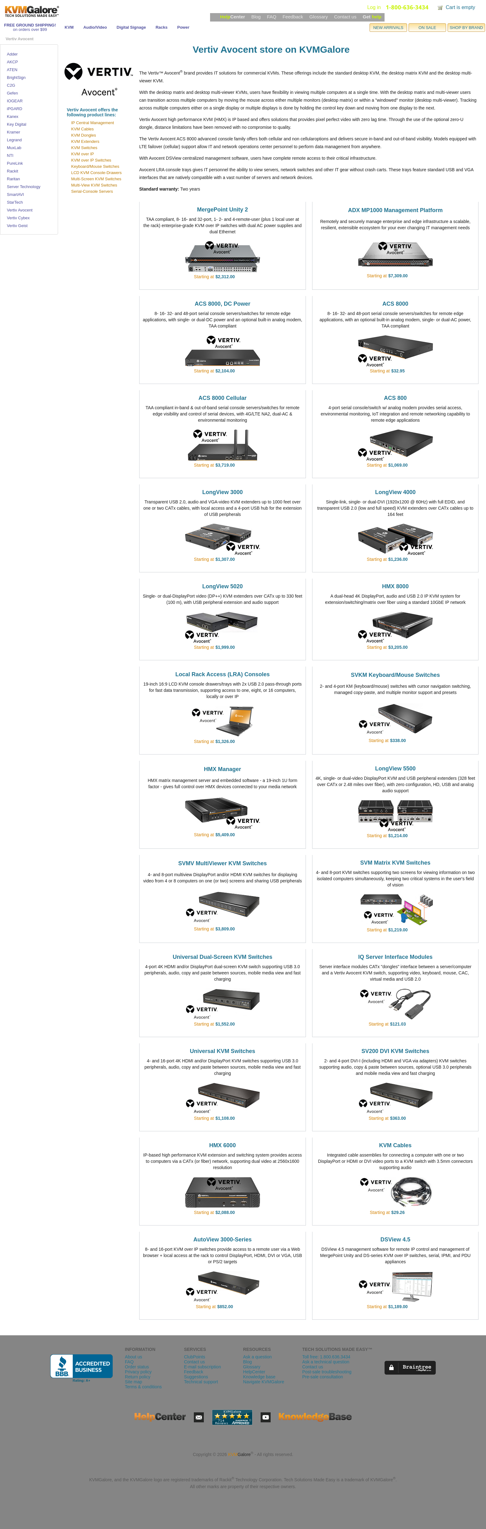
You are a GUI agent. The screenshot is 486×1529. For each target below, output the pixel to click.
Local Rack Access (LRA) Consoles (222, 674)
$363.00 (398, 1118)
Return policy (137, 1376)
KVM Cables (82, 129)
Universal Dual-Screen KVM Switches (222, 957)
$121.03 (398, 1024)
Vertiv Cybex (18, 218)
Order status (137, 1366)
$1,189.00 (398, 1306)
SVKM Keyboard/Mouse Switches (395, 675)
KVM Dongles (83, 135)
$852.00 (225, 1306)
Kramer (13, 132)
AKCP (12, 62)
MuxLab (14, 147)
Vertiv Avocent (19, 210)
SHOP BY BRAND (466, 27)
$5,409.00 (225, 834)
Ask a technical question (325, 1361)
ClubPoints (194, 1356)
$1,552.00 (225, 1024)
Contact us (345, 16)
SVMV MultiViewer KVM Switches (222, 863)
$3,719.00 (225, 465)
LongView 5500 (395, 768)
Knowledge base (259, 1376)
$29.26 (398, 1212)
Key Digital (16, 124)
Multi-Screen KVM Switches (96, 179)
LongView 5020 (222, 586)
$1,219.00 (398, 929)
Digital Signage (131, 27)
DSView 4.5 (395, 1239)
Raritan (13, 179)
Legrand (14, 140)
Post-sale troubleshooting (326, 1371)
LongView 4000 (395, 492)
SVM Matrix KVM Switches (395, 863)
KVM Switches (84, 147)
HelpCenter (254, 1371)
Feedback (292, 16)
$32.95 (398, 370)
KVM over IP (82, 154)
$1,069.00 (398, 465)
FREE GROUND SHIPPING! (30, 25)
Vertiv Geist (17, 225)
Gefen (12, 93)
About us (133, 1356)
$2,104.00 (225, 370)
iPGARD (14, 108)
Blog (256, 16)
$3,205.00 (398, 647)
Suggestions (196, 1376)
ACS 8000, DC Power (222, 304)
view (243, 276)
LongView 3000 (222, 492)
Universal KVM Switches (222, 1051)
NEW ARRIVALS (388, 27)
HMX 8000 (395, 586)
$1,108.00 (225, 1118)
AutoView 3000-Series (222, 1239)
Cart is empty (460, 7)
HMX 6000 (222, 1145)
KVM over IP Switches (91, 160)
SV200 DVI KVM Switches (395, 1051)
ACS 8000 (395, 304)
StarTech (15, 202)
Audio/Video (95, 27)
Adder (12, 54)
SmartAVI (15, 194)
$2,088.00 (225, 1212)
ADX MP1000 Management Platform (395, 210)
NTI (10, 155)
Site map (133, 1381)
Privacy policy (138, 1371)
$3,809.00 (225, 928)
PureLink (15, 163)
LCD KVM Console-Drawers (96, 172)
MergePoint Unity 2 (222, 209)
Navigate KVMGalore (263, 1381)
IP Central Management (92, 122)
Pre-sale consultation (322, 1376)
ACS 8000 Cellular (223, 398)
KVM (69, 27)
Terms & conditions (143, 1386)
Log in (374, 7)
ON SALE (427, 27)
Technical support (201, 1381)
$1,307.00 (225, 559)
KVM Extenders (85, 141)
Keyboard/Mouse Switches (95, 166)
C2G (11, 85)
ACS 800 (395, 398)
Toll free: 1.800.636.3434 (326, 1356)
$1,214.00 (398, 835)
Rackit (12, 171)
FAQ (271, 16)
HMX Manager (222, 769)
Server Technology (23, 186)
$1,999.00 (225, 647)
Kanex (12, 116)
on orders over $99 (30, 29)
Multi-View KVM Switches (94, 185)
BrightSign (16, 77)
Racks (161, 27)
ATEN (12, 69)
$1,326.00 (225, 741)
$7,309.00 (398, 275)
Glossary (318, 16)
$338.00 (398, 740)
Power (183, 27)
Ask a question (257, 1356)
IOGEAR (15, 101)
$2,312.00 (225, 276)
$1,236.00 (398, 559)
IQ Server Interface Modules (395, 957)
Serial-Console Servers (92, 191)
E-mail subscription (202, 1366)
